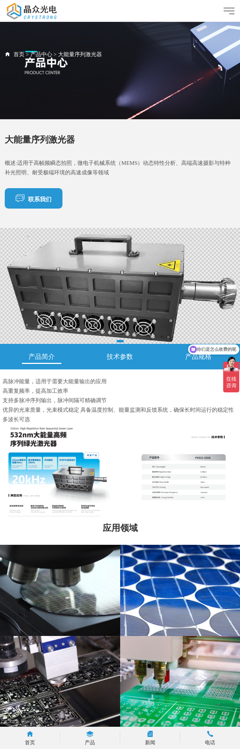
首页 (19, 54)
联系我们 (34, 198)
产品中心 (41, 54)
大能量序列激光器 (80, 54)
